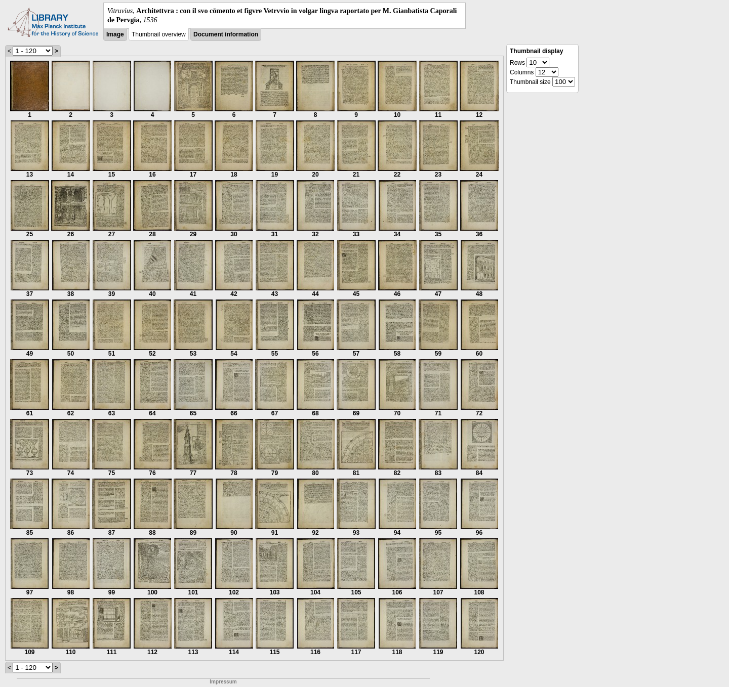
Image (115, 34)
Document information (225, 34)
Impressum (223, 681)
